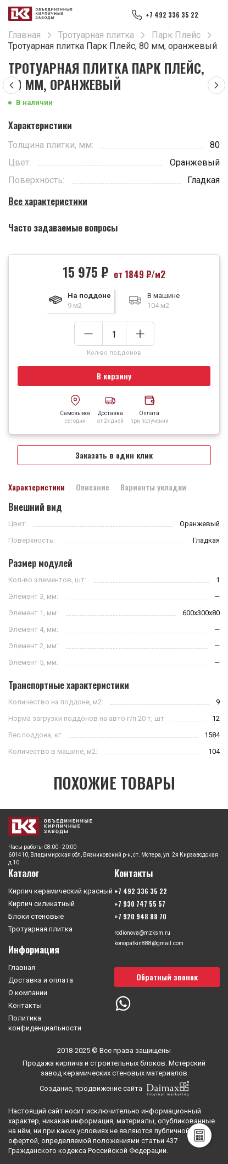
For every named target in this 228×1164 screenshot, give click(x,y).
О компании (27, 993)
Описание (92, 487)
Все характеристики (47, 201)
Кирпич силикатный (41, 904)
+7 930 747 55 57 (139, 903)
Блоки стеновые (36, 916)
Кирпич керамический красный (60, 891)
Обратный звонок (167, 977)
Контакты (25, 1005)
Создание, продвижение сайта (114, 1088)
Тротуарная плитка (40, 929)
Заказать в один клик (114, 455)
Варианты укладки (153, 487)
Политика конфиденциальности (44, 1023)
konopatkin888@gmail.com (148, 943)
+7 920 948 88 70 (140, 916)
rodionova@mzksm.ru (142, 933)
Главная (21, 967)
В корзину (114, 376)
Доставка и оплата (40, 980)
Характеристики (36, 487)
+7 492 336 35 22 (172, 14)
